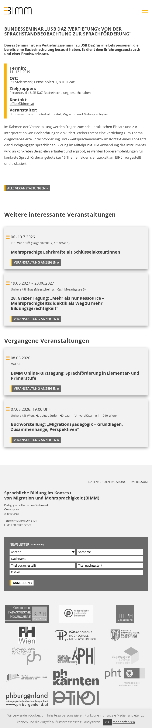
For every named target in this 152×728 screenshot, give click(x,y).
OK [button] (107, 722)
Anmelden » (22, 583)
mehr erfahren (124, 722)
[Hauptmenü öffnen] (145, 10)
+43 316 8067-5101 (25, 520)
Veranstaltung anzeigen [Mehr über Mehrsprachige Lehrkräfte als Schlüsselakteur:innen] (35, 262)
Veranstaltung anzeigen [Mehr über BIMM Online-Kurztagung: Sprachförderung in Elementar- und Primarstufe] (35, 388)
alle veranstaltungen (26, 188)
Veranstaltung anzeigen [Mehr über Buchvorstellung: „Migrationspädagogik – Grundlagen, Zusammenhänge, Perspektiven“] (35, 439)
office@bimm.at (22, 103)
